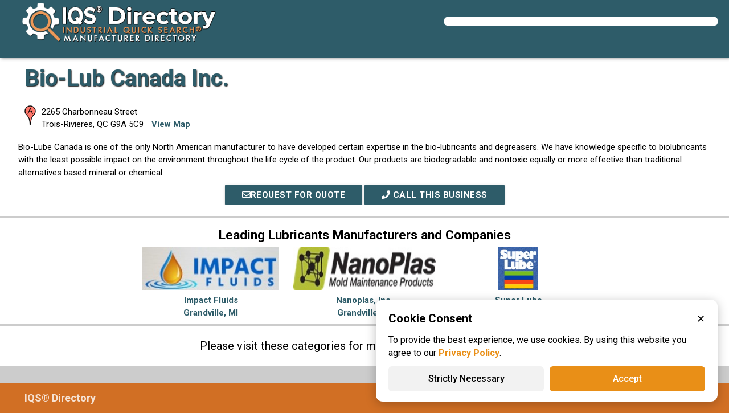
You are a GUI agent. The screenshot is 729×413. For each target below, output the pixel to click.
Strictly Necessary (466, 378)
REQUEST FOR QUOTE (294, 195)
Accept (627, 378)
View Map (170, 124)
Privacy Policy (469, 352)
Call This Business (435, 195)
